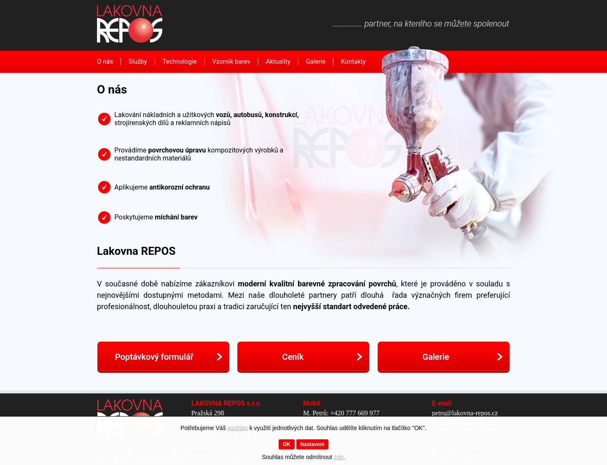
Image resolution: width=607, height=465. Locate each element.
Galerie (316, 61)
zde (339, 457)
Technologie (179, 61)
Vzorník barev (231, 61)
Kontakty (353, 61)
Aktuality (278, 61)
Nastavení (313, 444)
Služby (138, 61)
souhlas (238, 428)
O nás (105, 61)
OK (286, 444)
